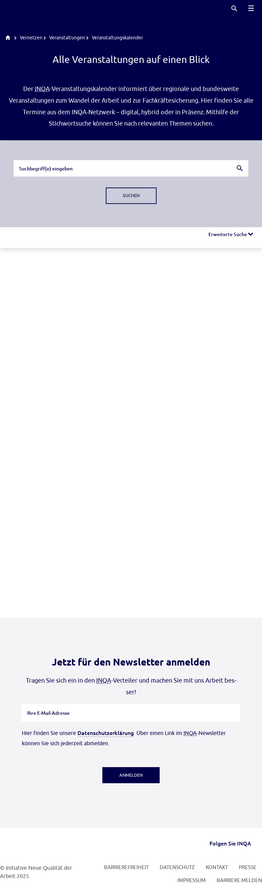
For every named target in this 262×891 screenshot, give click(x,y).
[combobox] (131, 168)
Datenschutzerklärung (105, 732)
